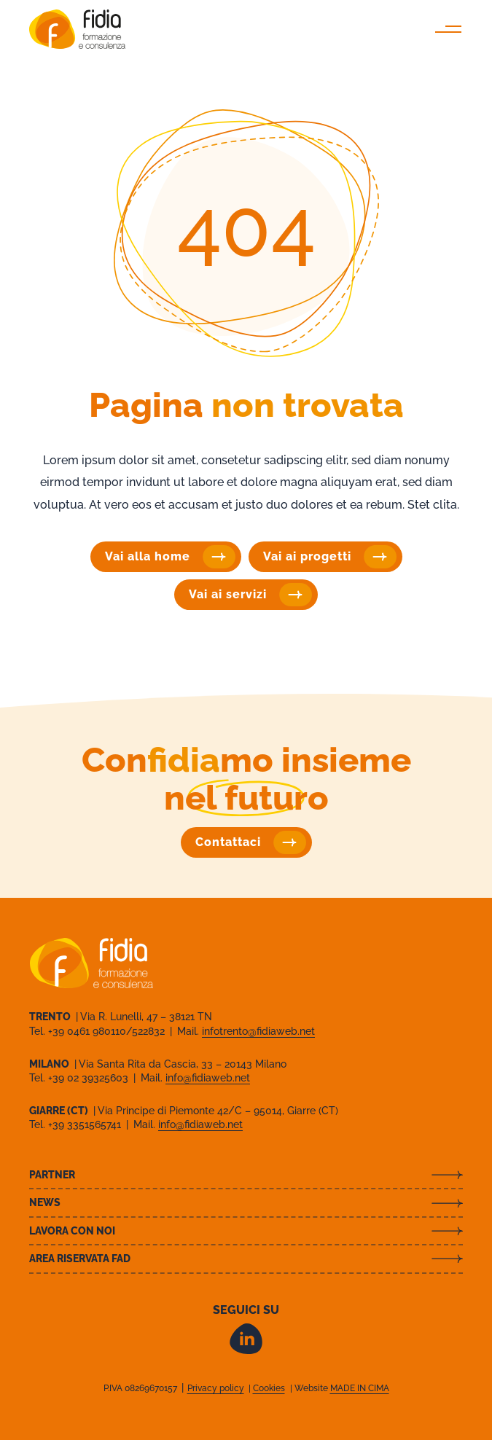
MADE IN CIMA (359, 1388)
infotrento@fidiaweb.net (258, 1031)
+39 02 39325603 (89, 1078)
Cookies (269, 1388)
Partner (52, 1175)
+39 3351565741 (86, 1124)
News (44, 1202)
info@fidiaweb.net (207, 1078)
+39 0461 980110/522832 (108, 1031)
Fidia (77, 29)
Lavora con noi (72, 1231)
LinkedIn (246, 1338)
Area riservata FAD (79, 1258)
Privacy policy (215, 1388)
